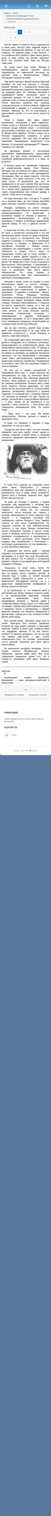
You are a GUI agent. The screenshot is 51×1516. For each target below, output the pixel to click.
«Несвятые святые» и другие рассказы (22, 18)
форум (14, 719)
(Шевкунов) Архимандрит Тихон (20, 16)
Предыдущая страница (14, 694)
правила (40, 719)
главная (7, 719)
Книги (15, 13)
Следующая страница (37, 694)
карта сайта (30, 719)
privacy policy (9, 721)
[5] (39, 144)
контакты (21, 719)
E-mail (10, 735)
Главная (7, 13)
